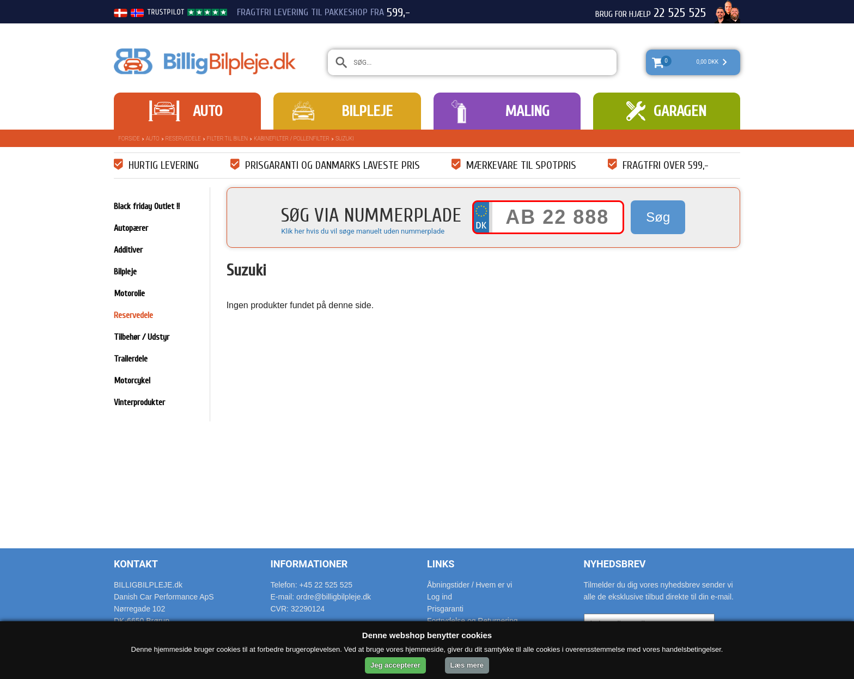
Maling (527, 111)
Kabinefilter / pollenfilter (292, 139)
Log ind (439, 596)
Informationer (309, 564)
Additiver (128, 250)
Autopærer (131, 228)
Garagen (680, 111)
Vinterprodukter (139, 402)
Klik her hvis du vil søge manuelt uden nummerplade (362, 231)
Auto (207, 111)
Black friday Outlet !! (147, 206)
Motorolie (129, 293)
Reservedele (183, 139)
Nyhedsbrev (615, 564)
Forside (129, 139)
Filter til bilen (227, 139)
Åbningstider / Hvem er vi (469, 584)
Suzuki (344, 139)
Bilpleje (367, 111)
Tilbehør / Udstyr (141, 337)
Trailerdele (131, 359)
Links (440, 564)
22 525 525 (680, 13)
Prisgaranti (445, 608)
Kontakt (136, 564)
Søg (658, 217)
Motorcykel (132, 381)
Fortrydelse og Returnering (472, 620)
